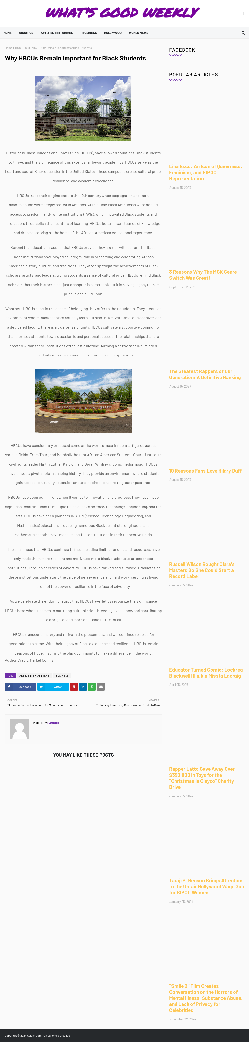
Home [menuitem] (8, 33)
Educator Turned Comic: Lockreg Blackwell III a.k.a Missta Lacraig (206, 672)
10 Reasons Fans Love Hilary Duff (205, 471)
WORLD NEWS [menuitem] (138, 33)
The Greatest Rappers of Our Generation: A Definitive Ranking (205, 374)
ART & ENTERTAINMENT (34, 675)
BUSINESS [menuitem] (89, 33)
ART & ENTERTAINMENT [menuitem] (58, 33)
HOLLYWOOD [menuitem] (113, 33)
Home (8, 47)
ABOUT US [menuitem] (26, 33)
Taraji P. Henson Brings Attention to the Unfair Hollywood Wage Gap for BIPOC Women (206, 886)
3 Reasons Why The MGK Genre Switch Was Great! (203, 275)
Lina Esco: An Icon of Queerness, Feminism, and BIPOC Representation (205, 172)
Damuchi (53, 723)
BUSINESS (22, 47)
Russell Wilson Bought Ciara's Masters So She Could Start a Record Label (202, 570)
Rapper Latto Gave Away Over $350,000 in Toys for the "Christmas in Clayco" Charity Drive (202, 778)
